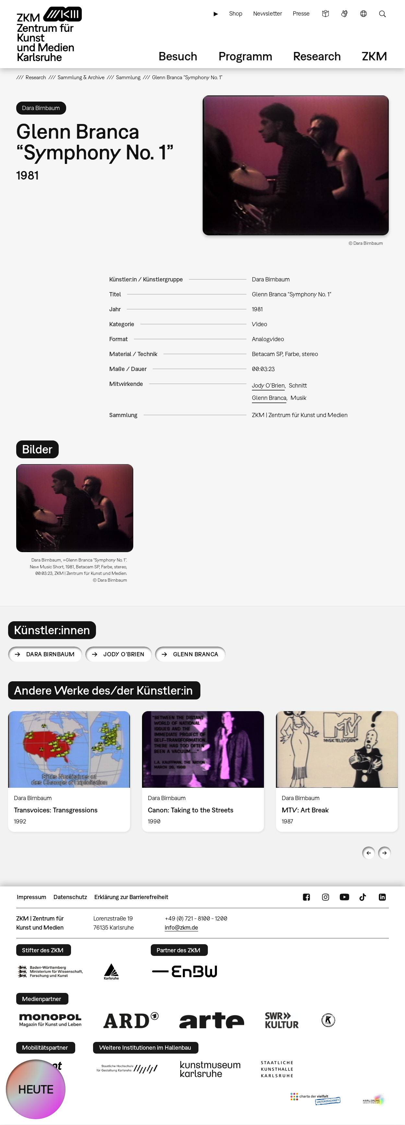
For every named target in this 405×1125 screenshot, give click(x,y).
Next (384, 853)
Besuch (178, 56)
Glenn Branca (269, 397)
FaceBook (306, 897)
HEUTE (36, 1089)
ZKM (374, 56)
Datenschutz (70, 897)
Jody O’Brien (268, 385)
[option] (77, 526)
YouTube (344, 897)
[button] (296, 165)
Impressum (31, 897)
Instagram (325, 897)
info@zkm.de (181, 927)
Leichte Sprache (325, 13)
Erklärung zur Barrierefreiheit (131, 897)
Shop (235, 13)
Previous (368, 853)
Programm (245, 56)
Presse (301, 13)
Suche (382, 13)
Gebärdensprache (344, 13)
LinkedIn (382, 897)
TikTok (363, 897)
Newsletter (267, 13)
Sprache (363, 13)
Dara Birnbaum (50, 654)
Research (317, 56)
